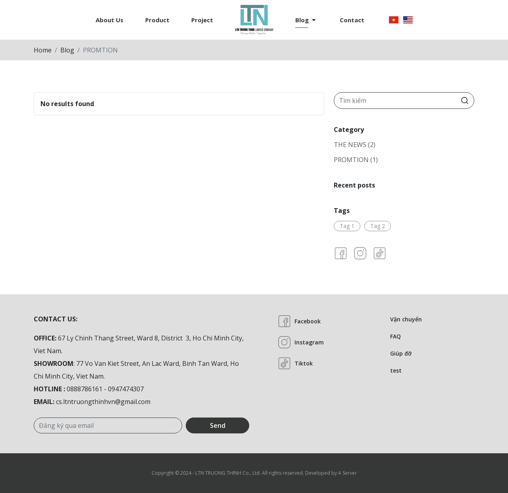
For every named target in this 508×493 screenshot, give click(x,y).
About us (109, 20)
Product (157, 20)
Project (202, 20)
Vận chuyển (406, 319)
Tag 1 (347, 226)
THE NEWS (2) (354, 144)
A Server (347, 473)
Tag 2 (377, 226)
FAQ (395, 336)
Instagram (300, 342)
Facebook (299, 321)
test (396, 370)
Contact (352, 20)
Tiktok (295, 363)
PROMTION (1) (356, 159)
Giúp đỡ (401, 353)
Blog (305, 20)
